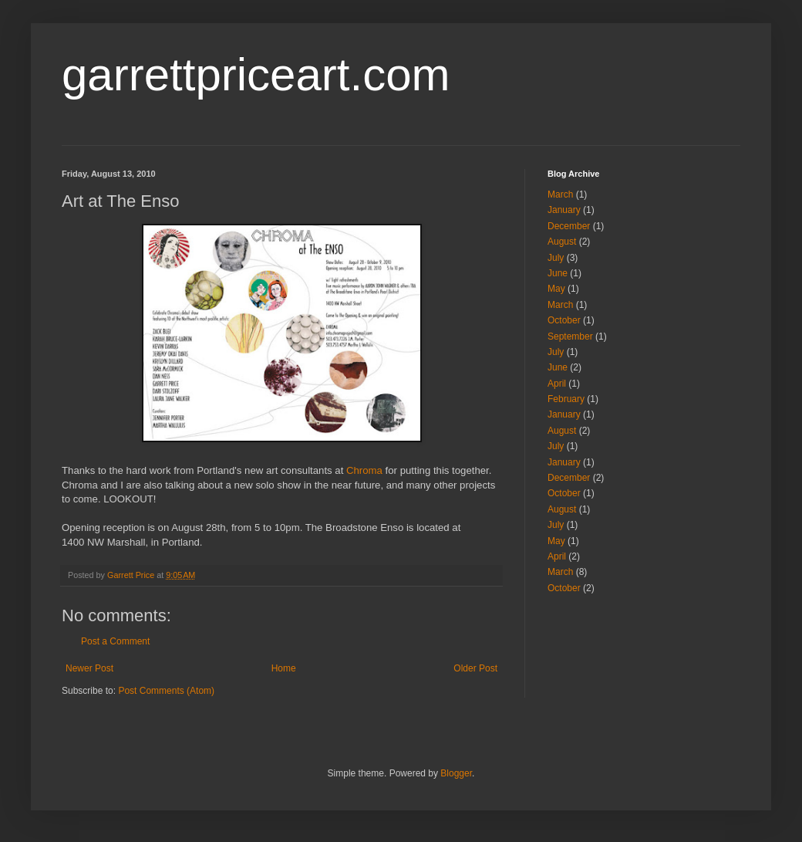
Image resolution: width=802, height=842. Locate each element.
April (557, 383)
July (556, 257)
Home (283, 668)
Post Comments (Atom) (166, 690)
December (569, 226)
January (564, 210)
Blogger (456, 773)
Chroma (364, 470)
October (564, 320)
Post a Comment (115, 641)
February (566, 399)
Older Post (475, 668)
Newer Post (89, 668)
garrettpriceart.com (256, 74)
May (556, 288)
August (562, 241)
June (558, 273)
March (560, 194)
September (570, 336)
